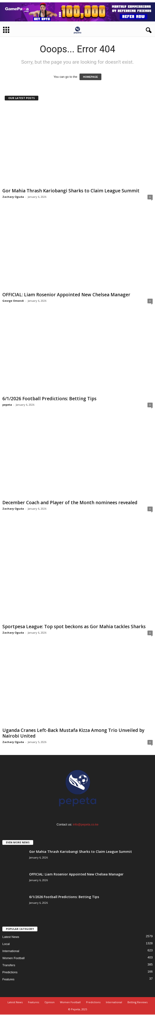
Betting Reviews (137, 1002)
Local (6, 944)
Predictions (9, 972)
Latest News (10, 937)
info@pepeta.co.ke (86, 824)
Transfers (8, 965)
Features (8, 979)
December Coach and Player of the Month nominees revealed (69, 502)
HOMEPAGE (90, 76)
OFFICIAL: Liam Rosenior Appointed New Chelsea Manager (66, 295)
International (10, 951)
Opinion (49, 1002)
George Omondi (13, 300)
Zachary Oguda (13, 196)
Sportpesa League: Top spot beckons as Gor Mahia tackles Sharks (74, 626)
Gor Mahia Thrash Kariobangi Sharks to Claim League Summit (70, 191)
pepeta (7, 404)
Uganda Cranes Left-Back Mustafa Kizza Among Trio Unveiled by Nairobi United (73, 733)
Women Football (13, 958)
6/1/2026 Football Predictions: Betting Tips (49, 399)
